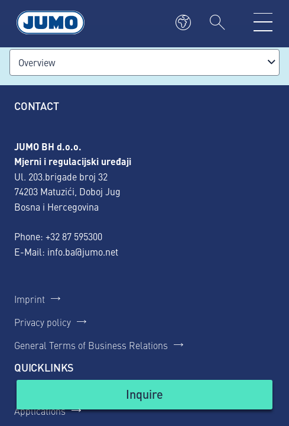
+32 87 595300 (74, 236)
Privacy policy (42, 321)
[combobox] (144, 62)
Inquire (144, 393)
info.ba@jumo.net (82, 251)
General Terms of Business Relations (91, 344)
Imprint (29, 298)
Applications (40, 410)
